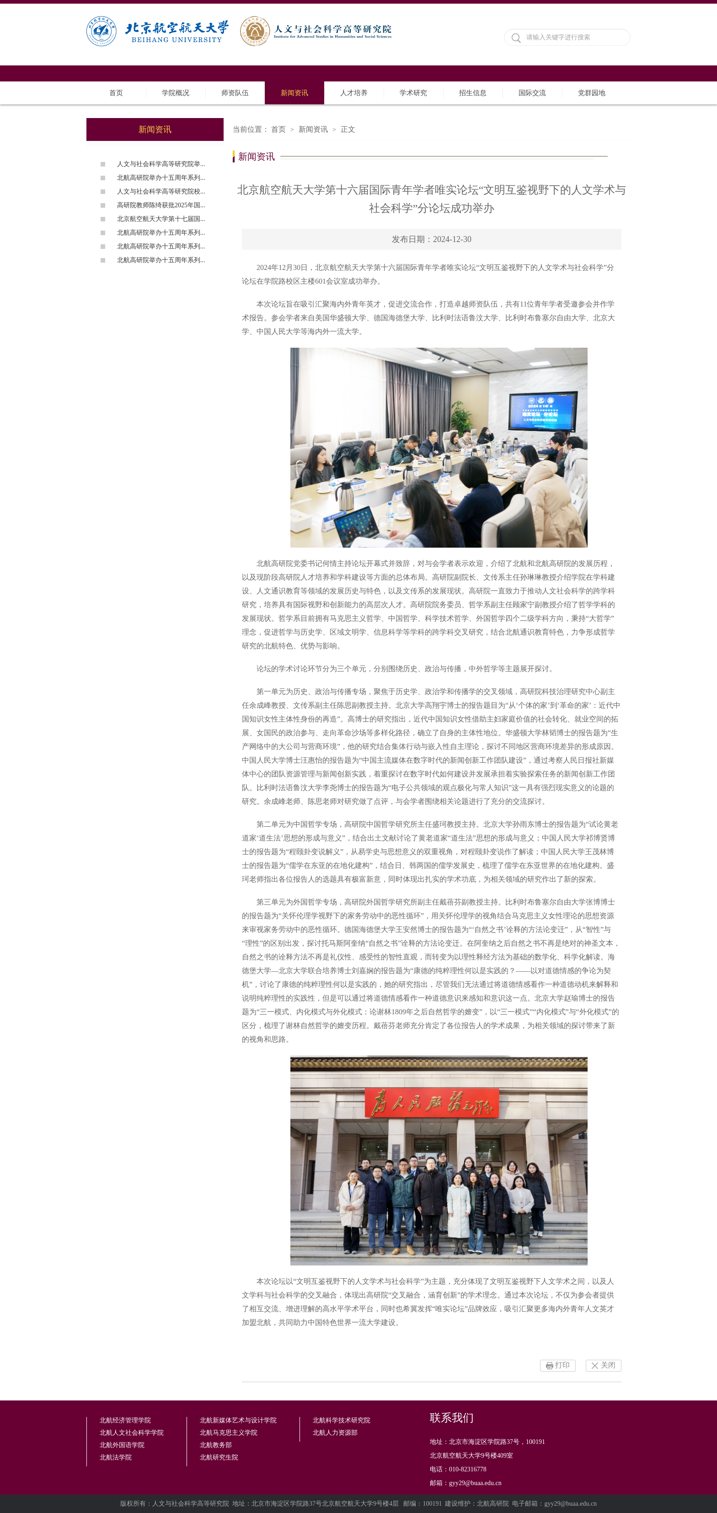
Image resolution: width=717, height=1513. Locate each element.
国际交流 (532, 93)
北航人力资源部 (335, 1432)
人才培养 (354, 93)
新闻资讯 (294, 93)
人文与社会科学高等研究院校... (161, 191)
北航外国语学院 (122, 1445)
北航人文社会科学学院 (132, 1432)
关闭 (608, 1365)
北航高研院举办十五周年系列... (161, 177)
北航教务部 (216, 1445)
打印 (562, 1365)
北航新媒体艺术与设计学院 (238, 1420)
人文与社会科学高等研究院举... (161, 164)
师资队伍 (235, 93)
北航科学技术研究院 (341, 1420)
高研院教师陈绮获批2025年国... (161, 205)
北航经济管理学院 (125, 1420)
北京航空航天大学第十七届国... (161, 218)
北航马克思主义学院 (228, 1432)
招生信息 (473, 93)
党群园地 (591, 93)
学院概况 (175, 93)
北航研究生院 (219, 1457)
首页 (116, 93)
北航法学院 (116, 1457)
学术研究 (413, 93)
